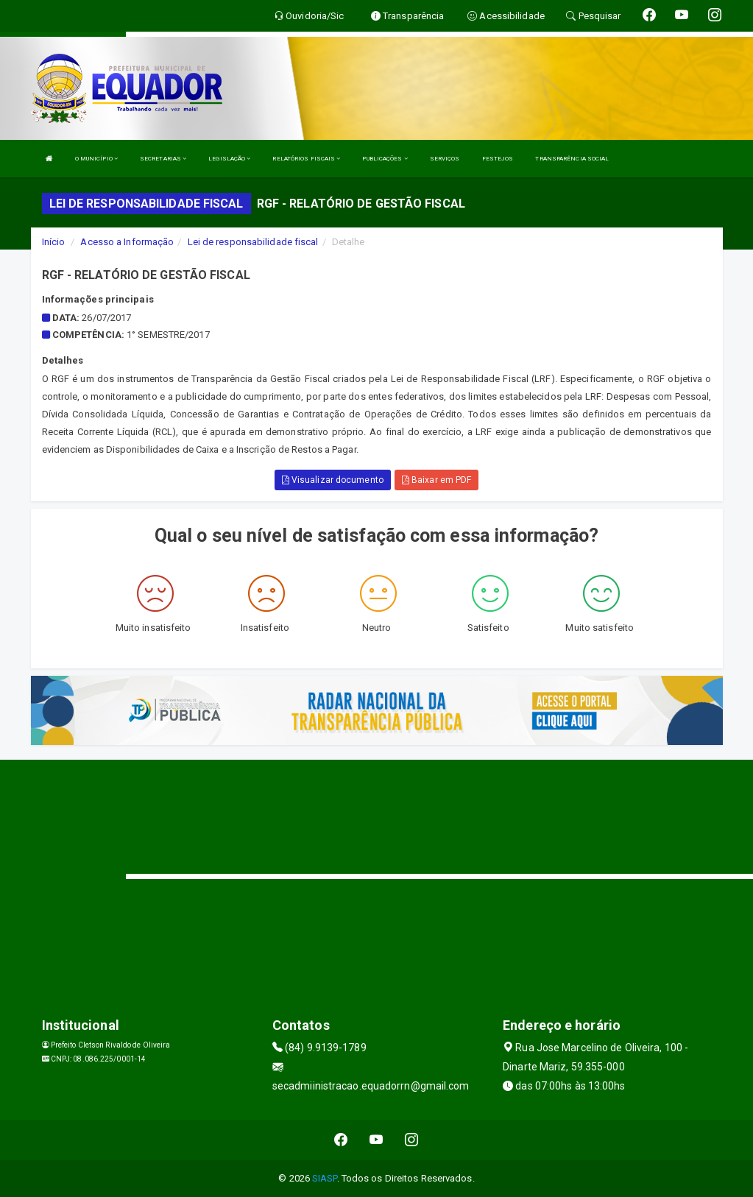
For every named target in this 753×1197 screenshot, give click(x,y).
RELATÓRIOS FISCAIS (306, 158)
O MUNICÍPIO (96, 158)
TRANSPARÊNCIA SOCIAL (572, 158)
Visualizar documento (332, 480)
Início (54, 241)
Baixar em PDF (437, 480)
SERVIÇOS (445, 158)
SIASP (324, 1178)
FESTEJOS (498, 158)
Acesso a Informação (127, 241)
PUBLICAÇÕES (384, 158)
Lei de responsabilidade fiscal (253, 241)
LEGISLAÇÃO (229, 158)
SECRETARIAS (163, 158)
